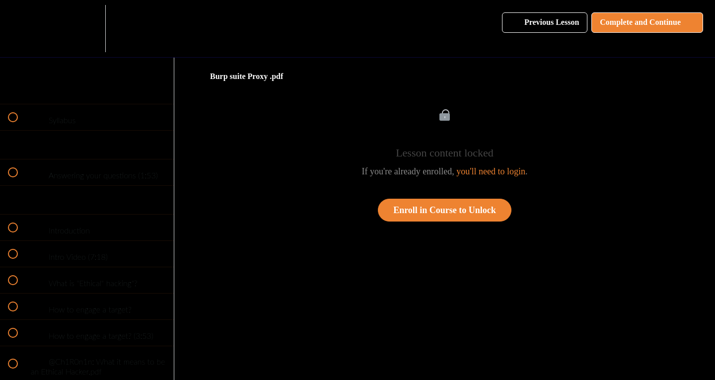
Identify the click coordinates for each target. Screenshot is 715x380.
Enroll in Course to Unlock (444, 210)
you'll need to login (490, 171)
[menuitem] (87, 28)
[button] (18, 28)
